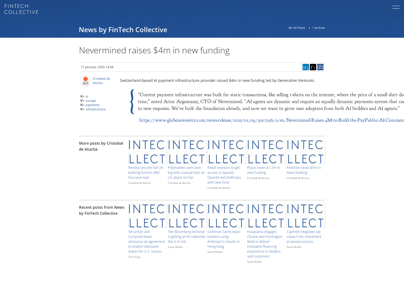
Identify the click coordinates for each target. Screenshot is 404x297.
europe (91, 101)
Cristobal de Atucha (101, 80)
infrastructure (96, 109)
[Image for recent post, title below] (147, 215)
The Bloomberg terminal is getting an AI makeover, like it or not (187, 236)
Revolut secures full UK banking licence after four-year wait (145, 172)
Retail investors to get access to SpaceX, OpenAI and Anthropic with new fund (224, 175)
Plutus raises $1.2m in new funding (263, 170)
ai (87, 96)
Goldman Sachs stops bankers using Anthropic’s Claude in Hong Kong (223, 239)
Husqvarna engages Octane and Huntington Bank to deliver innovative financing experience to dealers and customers (264, 244)
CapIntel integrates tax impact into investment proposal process (304, 236)
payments (93, 105)
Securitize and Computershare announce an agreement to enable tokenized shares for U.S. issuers (146, 241)
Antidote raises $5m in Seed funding (304, 170)
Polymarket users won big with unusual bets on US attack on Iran (186, 172)
